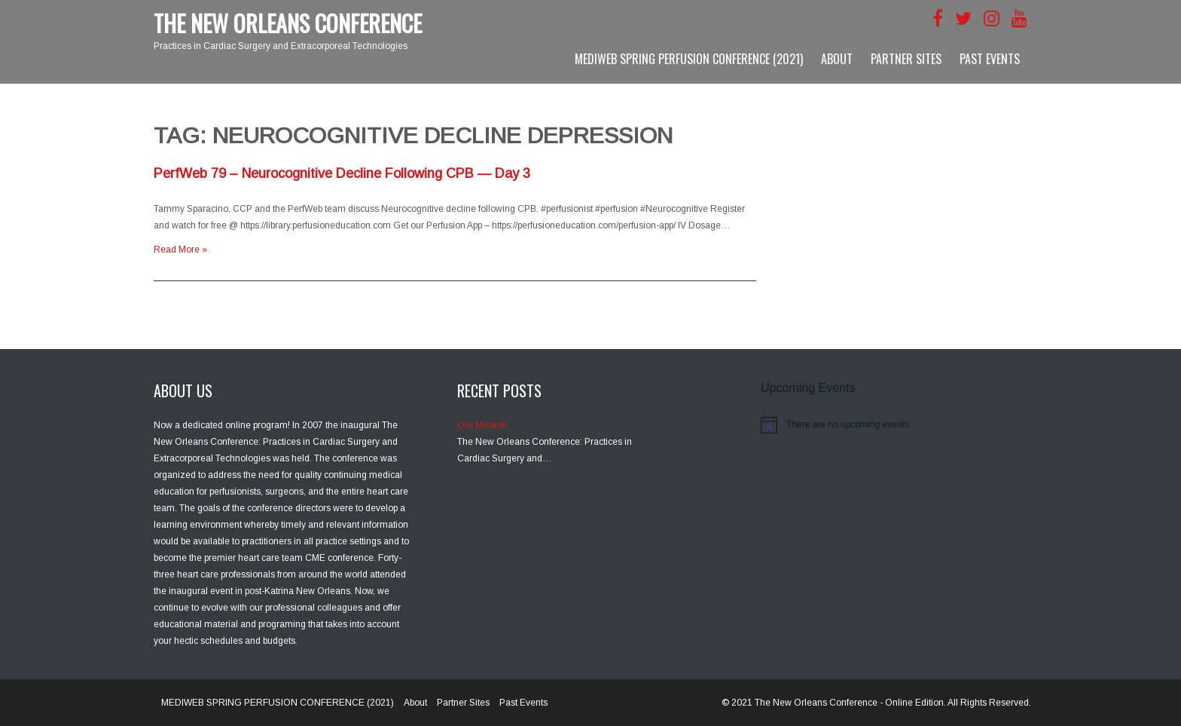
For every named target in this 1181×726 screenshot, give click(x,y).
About (837, 59)
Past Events (990, 59)
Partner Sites (906, 59)
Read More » (180, 249)
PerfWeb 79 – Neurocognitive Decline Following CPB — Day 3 (342, 173)
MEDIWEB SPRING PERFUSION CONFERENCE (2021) (689, 59)
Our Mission (482, 425)
